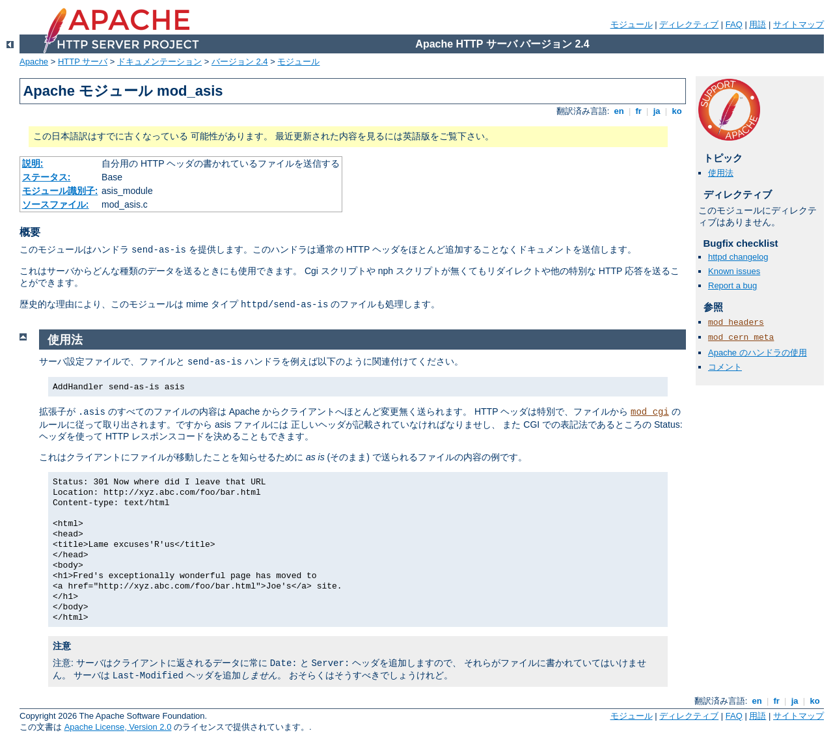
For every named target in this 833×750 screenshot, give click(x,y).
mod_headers (736, 322)
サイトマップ (798, 24)
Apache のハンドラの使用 (757, 352)
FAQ (734, 24)
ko (677, 111)
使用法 (720, 173)
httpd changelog (738, 257)
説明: (33, 163)
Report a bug (732, 285)
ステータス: (46, 177)
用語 (757, 24)
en (619, 111)
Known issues (734, 271)
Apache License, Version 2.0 (118, 727)
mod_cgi (650, 412)
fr (638, 111)
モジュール (631, 24)
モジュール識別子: (60, 191)
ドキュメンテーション (159, 61)
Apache (34, 61)
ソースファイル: (55, 204)
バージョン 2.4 (240, 61)
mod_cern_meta (741, 337)
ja (656, 111)
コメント (725, 367)
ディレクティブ (688, 24)
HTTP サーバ (82, 61)
